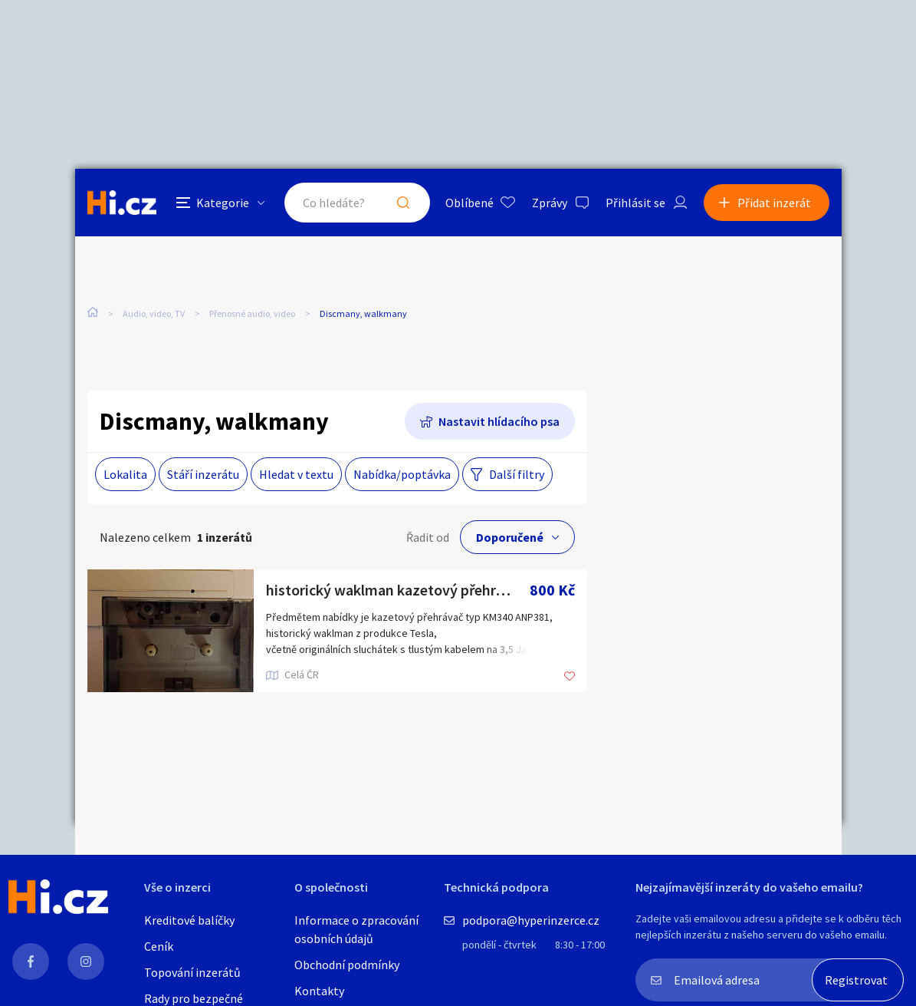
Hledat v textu (296, 474)
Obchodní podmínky (346, 964)
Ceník (158, 946)
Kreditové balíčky (189, 920)
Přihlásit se (635, 202)
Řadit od (427, 537)
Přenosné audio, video (252, 313)
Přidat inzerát (774, 202)
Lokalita (125, 474)
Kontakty (319, 990)
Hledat (403, 203)
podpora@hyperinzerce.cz (530, 920)
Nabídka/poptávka (402, 474)
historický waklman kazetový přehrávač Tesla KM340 (398, 589)
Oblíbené (469, 202)
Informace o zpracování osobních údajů (356, 929)
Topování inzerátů (192, 972)
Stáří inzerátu (203, 474)
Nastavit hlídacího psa (499, 421)
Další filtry (516, 474)
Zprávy (549, 202)
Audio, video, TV (154, 313)
